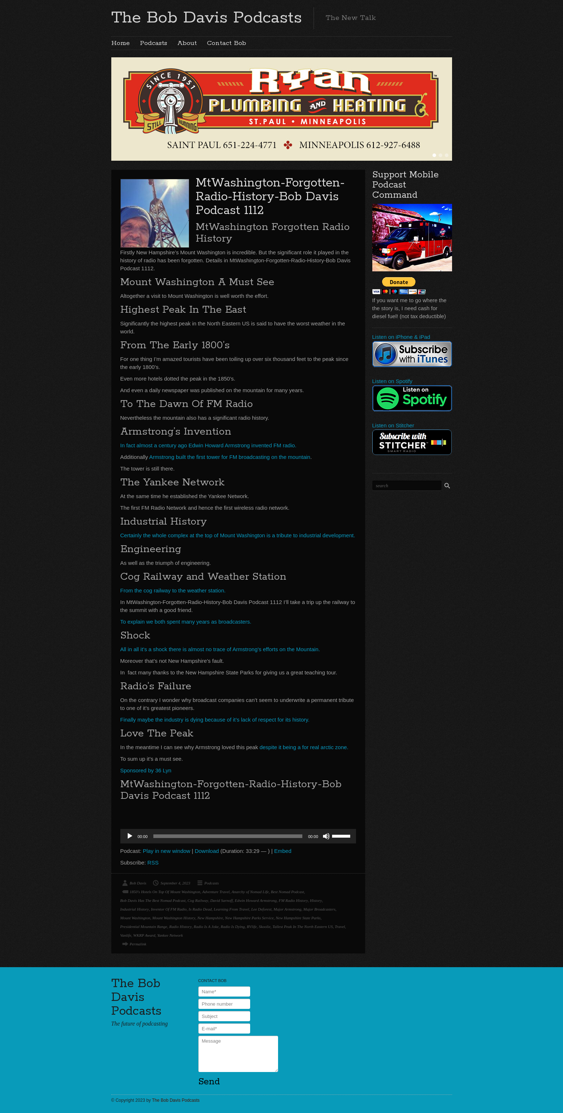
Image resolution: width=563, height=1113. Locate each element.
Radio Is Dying (233, 926)
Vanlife (126, 935)
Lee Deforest (261, 909)
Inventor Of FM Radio (169, 909)
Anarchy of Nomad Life (250, 892)
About (187, 43)
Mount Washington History (173, 918)
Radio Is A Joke (206, 926)
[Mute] (326, 836)
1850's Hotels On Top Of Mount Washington (165, 892)
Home (120, 43)
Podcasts (153, 43)
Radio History (180, 926)
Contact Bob (226, 43)
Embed (282, 851)
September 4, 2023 (175, 883)
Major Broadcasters (319, 909)
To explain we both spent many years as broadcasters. (186, 622)
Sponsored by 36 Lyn (145, 770)
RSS (153, 862)
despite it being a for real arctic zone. (304, 747)
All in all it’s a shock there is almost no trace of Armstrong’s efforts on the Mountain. (220, 649)
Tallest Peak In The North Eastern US (303, 926)
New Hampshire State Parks (298, 918)
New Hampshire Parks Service (249, 918)
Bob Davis (138, 883)
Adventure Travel (216, 892)
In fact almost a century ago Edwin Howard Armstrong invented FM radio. (208, 445)
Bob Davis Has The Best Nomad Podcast (153, 900)
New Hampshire (210, 918)
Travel (340, 926)
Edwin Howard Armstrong (256, 900)
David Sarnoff (221, 900)
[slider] (227, 836)
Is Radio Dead (200, 909)
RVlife (252, 926)
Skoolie (264, 926)
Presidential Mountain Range (143, 926)
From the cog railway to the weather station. (173, 590)
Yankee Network (170, 935)
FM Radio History (293, 900)
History (316, 900)
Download (207, 851)
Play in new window (166, 851)
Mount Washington (135, 918)
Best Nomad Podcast (287, 892)
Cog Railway (197, 900)
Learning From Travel (231, 909)
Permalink (138, 944)
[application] (238, 836)
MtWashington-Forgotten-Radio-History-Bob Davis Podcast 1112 (270, 196)
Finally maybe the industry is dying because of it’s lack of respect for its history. (215, 719)
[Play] (129, 836)
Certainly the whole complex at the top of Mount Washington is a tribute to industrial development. (237, 535)
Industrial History (134, 909)
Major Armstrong (288, 909)
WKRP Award (144, 935)
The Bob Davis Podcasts (206, 17)
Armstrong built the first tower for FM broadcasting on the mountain (229, 457)
